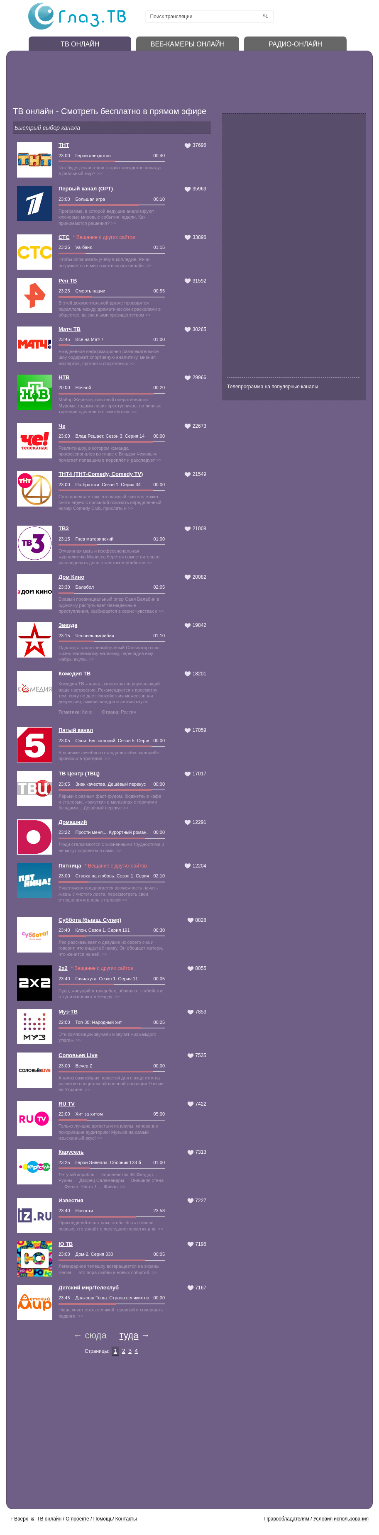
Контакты (126, 1519)
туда (129, 1335)
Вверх (21, 1519)
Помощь (102, 1519)
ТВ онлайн (49, 1519)
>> (99, 173)
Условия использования (341, 1519)
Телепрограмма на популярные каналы (272, 387)
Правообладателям (286, 1519)
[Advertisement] (168, 76)
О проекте (77, 1519)
